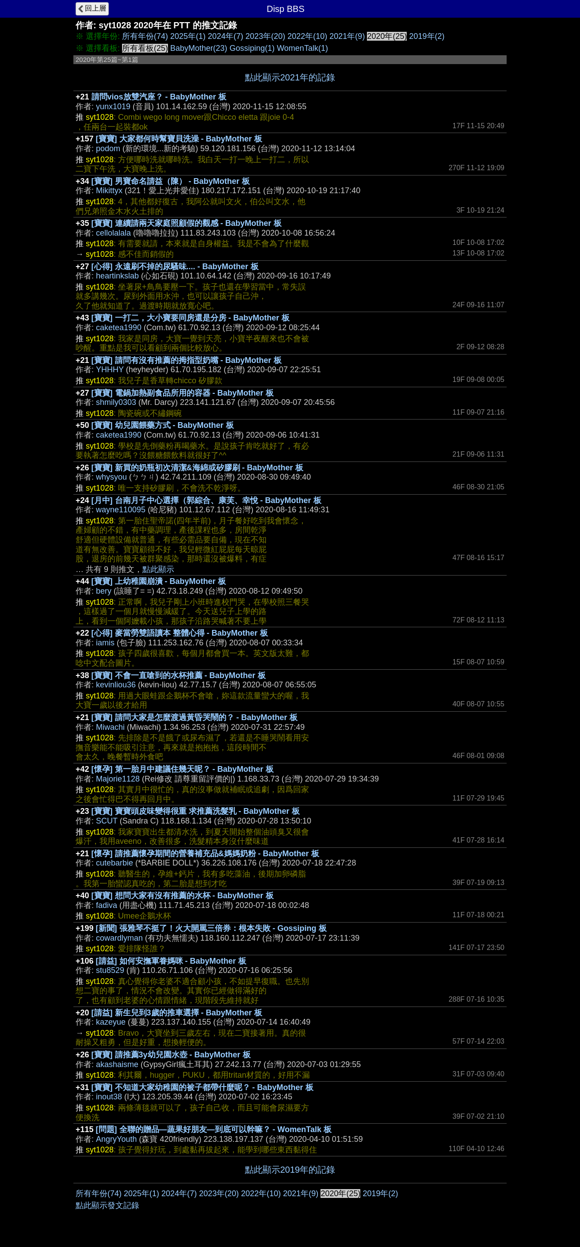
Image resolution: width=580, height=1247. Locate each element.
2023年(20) (265, 36)
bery (103, 591)
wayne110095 (120, 509)
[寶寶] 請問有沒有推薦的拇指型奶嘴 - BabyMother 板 (187, 360)
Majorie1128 (118, 778)
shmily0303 (116, 402)
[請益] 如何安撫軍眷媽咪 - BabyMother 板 (171, 961)
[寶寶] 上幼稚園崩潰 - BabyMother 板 (159, 581)
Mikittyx (109, 190)
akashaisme (117, 1064)
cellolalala (113, 233)
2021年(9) (347, 36)
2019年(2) (426, 36)
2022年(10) (307, 36)
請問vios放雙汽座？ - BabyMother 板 (159, 96)
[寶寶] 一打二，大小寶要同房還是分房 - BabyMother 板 (191, 317)
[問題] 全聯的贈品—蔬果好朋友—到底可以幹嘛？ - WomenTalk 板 (214, 1129)
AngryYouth (116, 1139)
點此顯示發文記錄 (107, 1205)
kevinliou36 (116, 684)
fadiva (106, 905)
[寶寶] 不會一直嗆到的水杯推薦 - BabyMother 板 (179, 675)
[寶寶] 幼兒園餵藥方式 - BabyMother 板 (163, 425)
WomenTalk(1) (302, 48)
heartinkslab (117, 275)
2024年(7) (225, 36)
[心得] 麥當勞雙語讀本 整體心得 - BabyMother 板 (180, 633)
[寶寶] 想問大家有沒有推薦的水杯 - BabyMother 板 (183, 895)
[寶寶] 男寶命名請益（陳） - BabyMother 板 (171, 181)
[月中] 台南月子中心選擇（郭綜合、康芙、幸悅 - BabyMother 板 (206, 500)
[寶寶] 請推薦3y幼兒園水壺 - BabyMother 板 (171, 1054)
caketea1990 (118, 327)
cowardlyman (119, 938)
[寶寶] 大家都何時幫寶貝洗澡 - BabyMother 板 (179, 138)
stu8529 (110, 970)
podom (108, 148)
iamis (105, 642)
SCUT (107, 820)
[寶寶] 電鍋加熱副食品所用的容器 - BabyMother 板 (183, 393)
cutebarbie (114, 862)
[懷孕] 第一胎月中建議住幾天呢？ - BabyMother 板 (183, 769)
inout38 (109, 1096)
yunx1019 (113, 106)
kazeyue (111, 1022)
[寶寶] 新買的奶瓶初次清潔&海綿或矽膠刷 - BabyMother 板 (197, 467)
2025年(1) (188, 36)
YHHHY (110, 369)
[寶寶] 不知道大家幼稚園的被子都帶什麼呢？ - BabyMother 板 (202, 1087)
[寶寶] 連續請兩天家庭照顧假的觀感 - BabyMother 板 (187, 223)
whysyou (111, 477)
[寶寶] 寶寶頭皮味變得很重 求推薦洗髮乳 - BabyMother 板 (196, 811)
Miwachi (110, 727)
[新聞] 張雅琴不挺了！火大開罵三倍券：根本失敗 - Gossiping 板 (211, 928)
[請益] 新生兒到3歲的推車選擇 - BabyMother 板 (177, 1012)
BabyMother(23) (198, 48)
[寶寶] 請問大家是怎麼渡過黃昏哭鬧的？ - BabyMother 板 (195, 717)
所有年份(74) (145, 36)
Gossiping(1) (252, 48)
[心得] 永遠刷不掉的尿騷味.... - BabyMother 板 (175, 266)
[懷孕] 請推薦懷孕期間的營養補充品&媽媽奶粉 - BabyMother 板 (205, 853)
